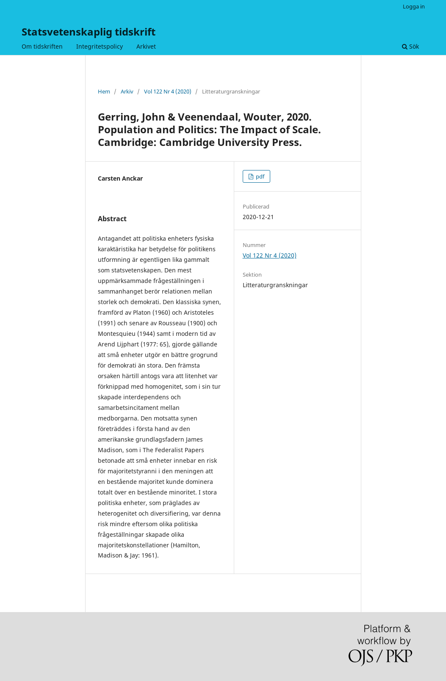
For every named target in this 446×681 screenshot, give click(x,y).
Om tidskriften (42, 46)
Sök (410, 46)
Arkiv (127, 91)
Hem (104, 91)
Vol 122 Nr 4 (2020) (167, 91)
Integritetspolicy (99, 46)
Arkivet (146, 46)
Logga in (414, 6)
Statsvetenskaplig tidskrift (88, 31)
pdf (259, 176)
